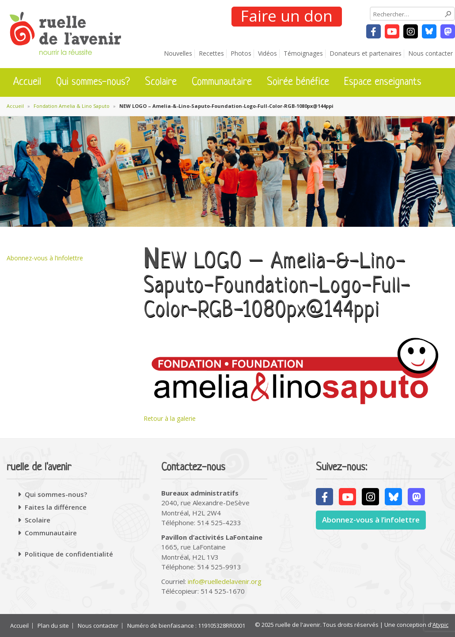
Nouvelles (178, 53)
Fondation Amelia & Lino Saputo (72, 106)
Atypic (440, 625)
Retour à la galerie (170, 418)
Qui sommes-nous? (93, 82)
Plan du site (53, 626)
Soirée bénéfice (298, 82)
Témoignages (303, 53)
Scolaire (161, 82)
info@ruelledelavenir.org (225, 581)
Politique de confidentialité (69, 553)
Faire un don (287, 16)
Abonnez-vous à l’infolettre (45, 258)
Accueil (27, 82)
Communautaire (222, 82)
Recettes (211, 53)
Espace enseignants (382, 82)
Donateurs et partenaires (366, 53)
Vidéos (267, 53)
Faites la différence (56, 507)
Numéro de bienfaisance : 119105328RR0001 (186, 626)
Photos (241, 53)
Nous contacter (430, 53)
